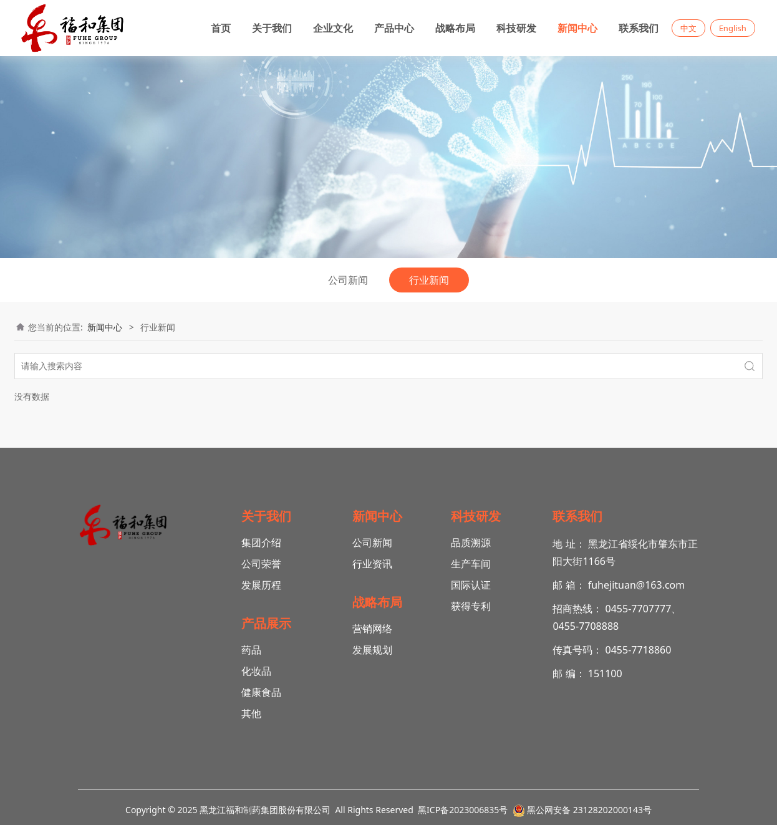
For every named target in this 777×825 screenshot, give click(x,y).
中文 (688, 28)
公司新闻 (348, 280)
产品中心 (394, 28)
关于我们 (272, 28)
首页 (221, 28)
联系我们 (639, 28)
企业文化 (333, 28)
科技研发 (516, 28)
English (732, 28)
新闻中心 (577, 28)
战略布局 (455, 28)
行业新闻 (429, 280)
